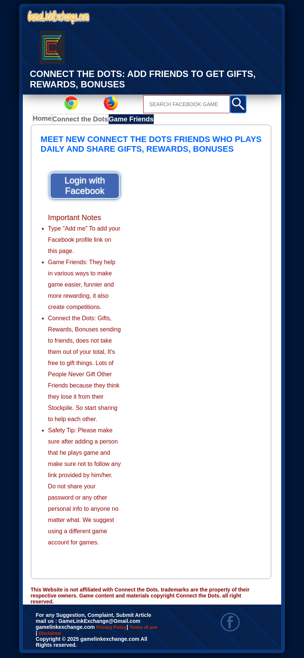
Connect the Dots (81, 120)
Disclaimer (99, 636)
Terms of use (56, 636)
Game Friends (128, 120)
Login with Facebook (85, 186)
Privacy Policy (119, 629)
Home (44, 120)
